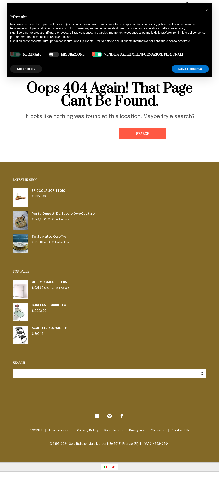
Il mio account (60, 430)
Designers (137, 430)
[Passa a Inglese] (114, 467)
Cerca (202, 373)
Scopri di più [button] (26, 69)
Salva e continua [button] (190, 69)
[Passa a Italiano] (105, 467)
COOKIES (36, 430)
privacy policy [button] (157, 24)
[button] (206, 10)
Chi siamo (158, 430)
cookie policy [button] (176, 28)
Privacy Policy (87, 430)
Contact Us (181, 430)
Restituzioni (113, 430)
